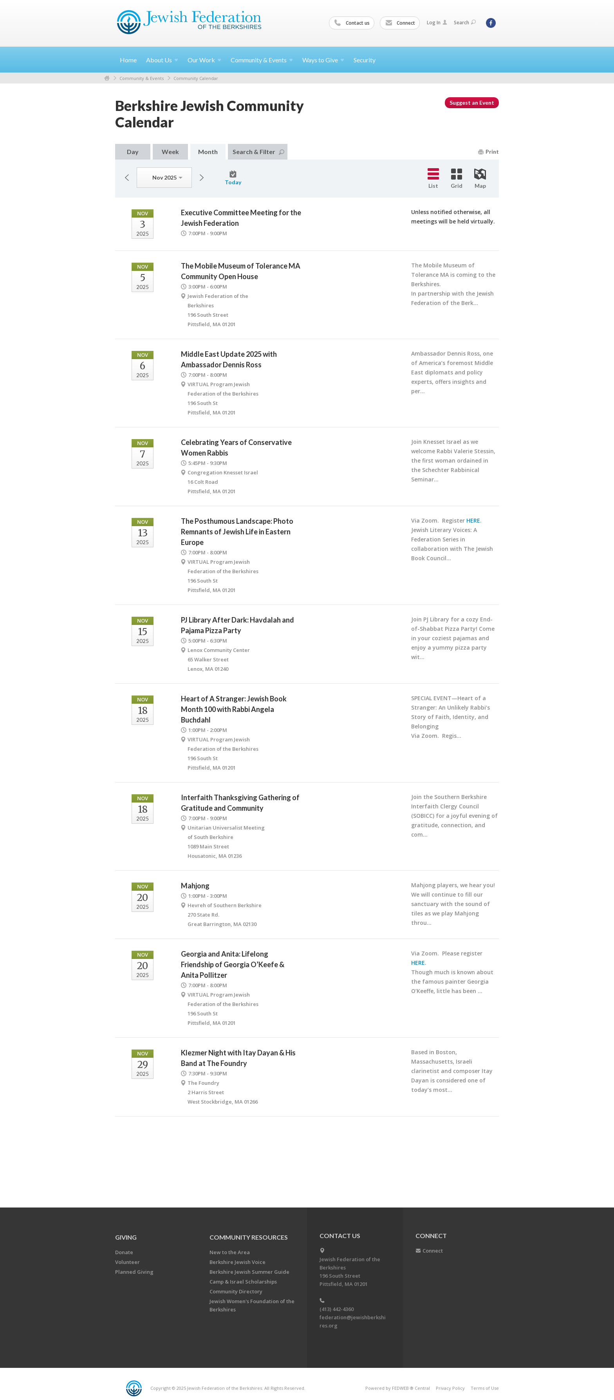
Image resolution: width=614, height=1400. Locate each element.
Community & (262, 60)
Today (233, 178)
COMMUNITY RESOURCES (248, 1237)
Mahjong (195, 885)
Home (128, 60)
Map (480, 179)
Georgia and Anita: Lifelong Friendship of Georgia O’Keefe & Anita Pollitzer (232, 964)
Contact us (352, 23)
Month (208, 151)
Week (170, 151)
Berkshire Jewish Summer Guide (249, 1271)
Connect (400, 23)
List (433, 178)
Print (488, 151)
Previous (127, 177)
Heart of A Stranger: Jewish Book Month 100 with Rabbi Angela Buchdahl (234, 709)
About (162, 60)
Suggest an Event (472, 102)
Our (204, 60)
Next (202, 177)
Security (365, 60)
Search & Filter (258, 151)
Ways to (323, 60)
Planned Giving (134, 1271)
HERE (473, 520)
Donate (124, 1252)
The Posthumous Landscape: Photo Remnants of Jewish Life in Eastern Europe (237, 532)
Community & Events (141, 78)
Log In (437, 22)
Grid (456, 179)
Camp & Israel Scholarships (243, 1281)
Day (133, 151)
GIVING (126, 1237)
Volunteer (127, 1262)
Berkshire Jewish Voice (237, 1262)
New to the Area (229, 1252)
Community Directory (235, 1291)
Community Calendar (195, 78)
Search (465, 22)
